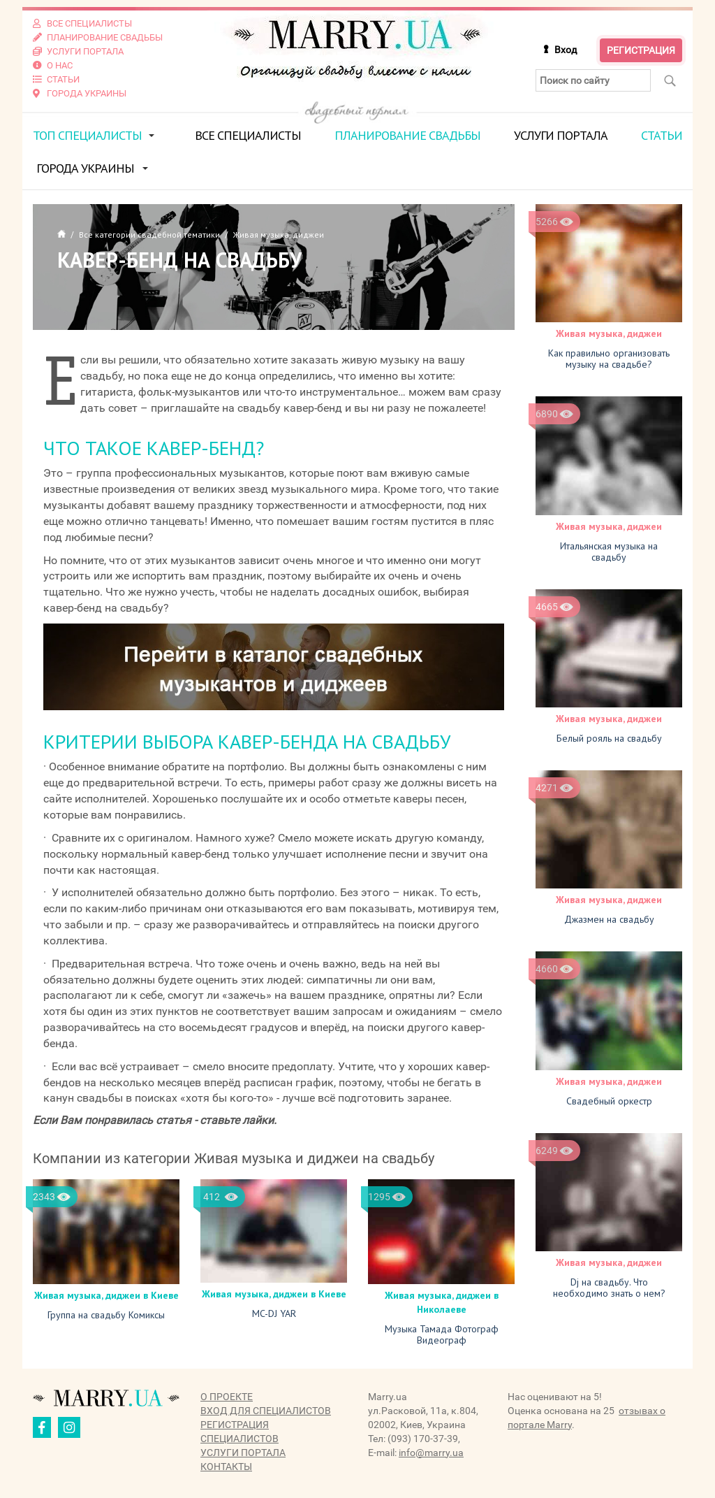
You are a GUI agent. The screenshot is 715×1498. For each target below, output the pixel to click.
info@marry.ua (431, 1452)
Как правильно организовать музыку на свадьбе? (609, 358)
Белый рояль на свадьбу (609, 738)
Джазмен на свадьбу (609, 919)
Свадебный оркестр (609, 1101)
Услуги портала (560, 135)
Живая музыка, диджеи (609, 333)
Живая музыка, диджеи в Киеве (106, 1295)
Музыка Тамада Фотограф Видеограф (442, 1334)
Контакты (226, 1466)
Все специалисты (248, 135)
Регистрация (641, 50)
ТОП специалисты (87, 135)
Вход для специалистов (265, 1410)
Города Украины (85, 168)
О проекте (226, 1396)
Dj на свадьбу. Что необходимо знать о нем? (609, 1287)
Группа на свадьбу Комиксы (106, 1315)
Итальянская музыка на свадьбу (609, 551)
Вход (565, 49)
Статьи (661, 135)
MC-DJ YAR (274, 1313)
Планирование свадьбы (407, 135)
